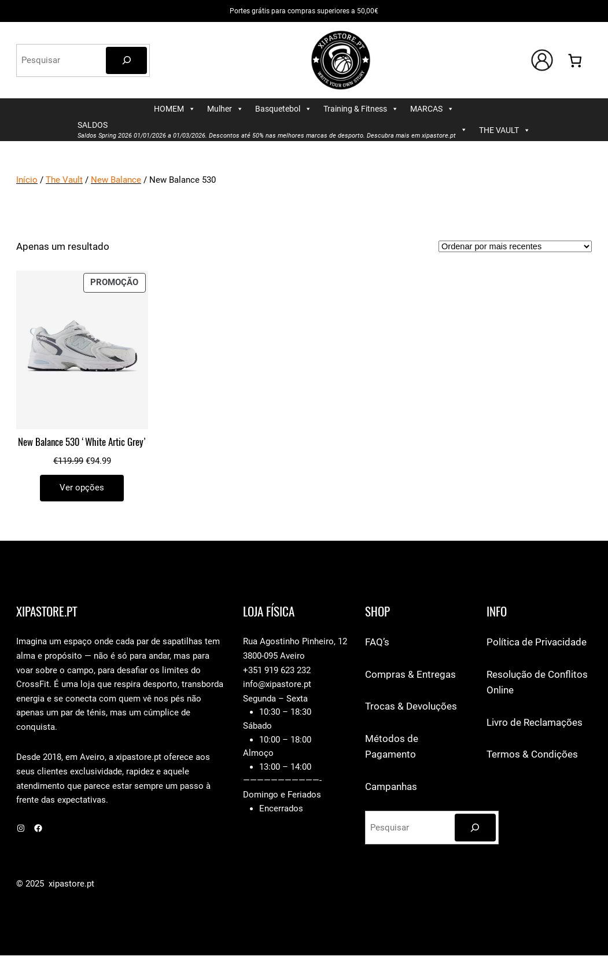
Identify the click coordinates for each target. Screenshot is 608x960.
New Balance (116, 180)
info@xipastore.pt (277, 684)
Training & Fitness (361, 109)
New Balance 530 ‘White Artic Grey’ (82, 442)
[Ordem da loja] (515, 246)
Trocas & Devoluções (411, 706)
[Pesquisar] (126, 60)
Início (27, 180)
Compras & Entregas (410, 674)
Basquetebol (283, 109)
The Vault (64, 180)
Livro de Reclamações (535, 722)
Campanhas (391, 786)
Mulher (225, 109)
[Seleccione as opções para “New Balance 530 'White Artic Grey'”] (82, 488)
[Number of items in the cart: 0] (575, 60)
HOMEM (175, 109)
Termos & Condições (532, 754)
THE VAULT (504, 130)
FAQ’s (377, 642)
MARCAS (432, 109)
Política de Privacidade (537, 642)
